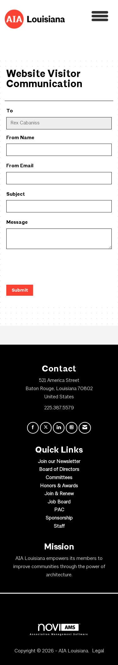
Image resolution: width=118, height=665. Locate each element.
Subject (15, 194)
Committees (59, 477)
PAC (59, 510)
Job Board (59, 502)
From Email (19, 166)
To (9, 111)
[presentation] (54, 267)
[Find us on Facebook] (33, 428)
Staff (59, 526)
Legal (98, 651)
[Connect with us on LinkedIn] (59, 428)
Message (17, 222)
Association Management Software (59, 629)
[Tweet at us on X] (46, 428)
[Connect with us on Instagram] (71, 428)
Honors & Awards (59, 486)
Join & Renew (59, 493)
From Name (20, 137)
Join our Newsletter (59, 461)
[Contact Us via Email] (85, 428)
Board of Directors (59, 469)
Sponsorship (59, 518)
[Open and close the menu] (88, 17)
